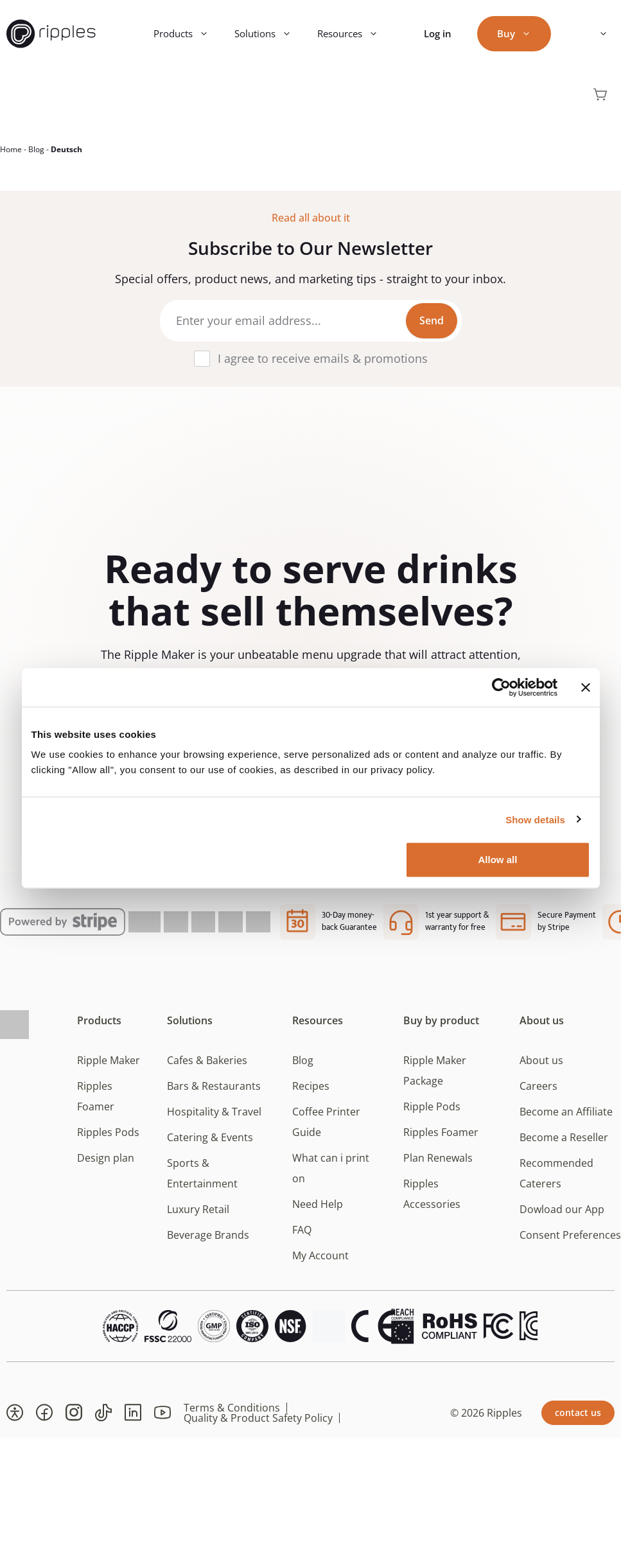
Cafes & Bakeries (207, 1067)
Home (11, 156)
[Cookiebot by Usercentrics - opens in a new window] (501, 687)
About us (542, 1027)
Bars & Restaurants (214, 1093)
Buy (520, 33)
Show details (535, 819)
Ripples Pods (108, 1139)
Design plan (105, 1165)
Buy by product (441, 1027)
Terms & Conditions (232, 1415)
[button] (14, 1420)
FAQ (301, 1237)
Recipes (310, 1093)
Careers (538, 1093)
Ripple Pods (431, 1113)
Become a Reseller (564, 1144)
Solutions (269, 33)
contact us (578, 1419)
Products (187, 33)
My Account (320, 1262)
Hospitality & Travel (214, 1119)
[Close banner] (585, 687)
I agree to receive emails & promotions (323, 365)
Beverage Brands (208, 1242)
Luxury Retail (198, 1216)
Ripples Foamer (440, 1139)
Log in (437, 33)
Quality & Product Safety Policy (258, 1425)
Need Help (317, 1211)
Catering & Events (210, 1144)
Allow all (498, 859)
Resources (354, 33)
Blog (36, 156)
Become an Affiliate (566, 1119)
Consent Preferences (570, 1242)
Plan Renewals (438, 1165)
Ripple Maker (108, 1067)
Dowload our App (562, 1216)
